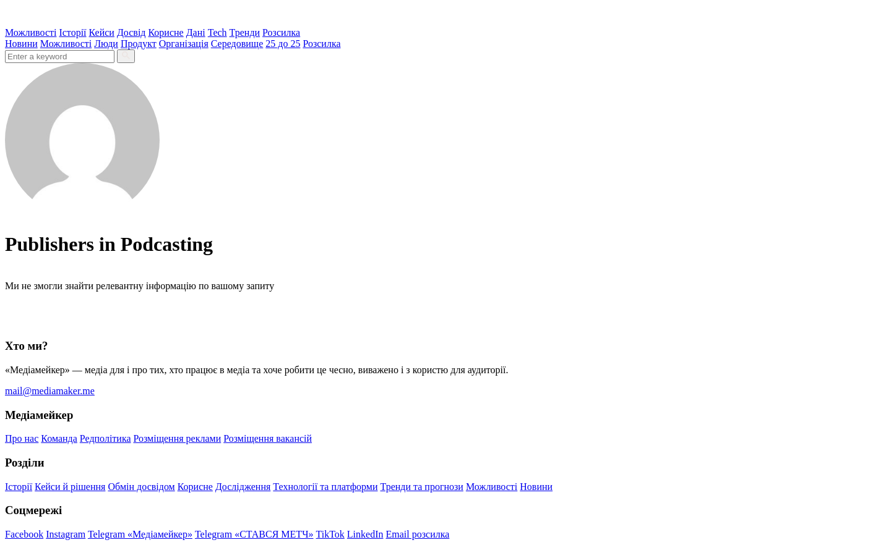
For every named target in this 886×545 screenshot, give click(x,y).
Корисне (165, 32)
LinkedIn (365, 534)
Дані (195, 32)
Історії (72, 32)
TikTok (330, 534)
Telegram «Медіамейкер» (140, 534)
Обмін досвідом (141, 486)
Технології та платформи (325, 486)
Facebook (24, 534)
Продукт (139, 43)
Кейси (101, 32)
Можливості (30, 32)
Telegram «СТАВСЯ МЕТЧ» (254, 534)
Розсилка (281, 32)
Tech (217, 32)
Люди (106, 43)
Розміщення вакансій (267, 438)
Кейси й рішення (70, 486)
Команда (59, 438)
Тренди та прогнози (422, 486)
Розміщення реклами (178, 438)
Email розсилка (418, 534)
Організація (184, 43)
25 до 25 (282, 43)
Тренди (245, 32)
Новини (21, 43)
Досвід (131, 32)
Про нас (21, 438)
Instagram (65, 534)
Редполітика (105, 438)
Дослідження (242, 486)
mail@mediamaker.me (50, 391)
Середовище (237, 43)
